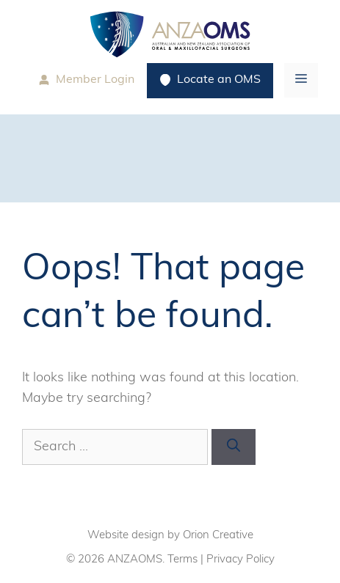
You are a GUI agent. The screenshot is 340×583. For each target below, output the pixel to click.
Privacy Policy (240, 559)
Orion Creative (218, 535)
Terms (182, 559)
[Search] (233, 447)
